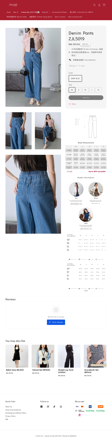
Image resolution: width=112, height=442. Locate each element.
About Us (8, 407)
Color (71, 73)
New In (16, 12)
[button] (94, 5)
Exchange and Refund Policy (15, 413)
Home (9, 12)
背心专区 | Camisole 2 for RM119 (81, 12)
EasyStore (73, 436)
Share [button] (72, 104)
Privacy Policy (10, 416)
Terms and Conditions (13, 410)
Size (70, 85)
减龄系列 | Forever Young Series (41, 17)
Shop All (45, 12)
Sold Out (86, 97)
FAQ (6, 419)
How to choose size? (75, 17)
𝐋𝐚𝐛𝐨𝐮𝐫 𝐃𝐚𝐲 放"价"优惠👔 (30, 12)
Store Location (60, 17)
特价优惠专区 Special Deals (17, 17)
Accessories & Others (59, 12)
